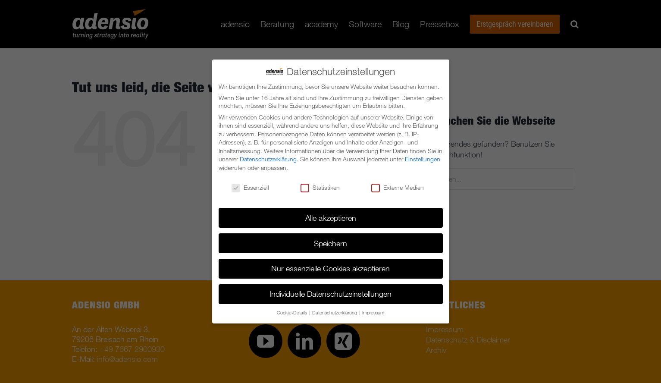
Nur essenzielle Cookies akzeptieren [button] (330, 268)
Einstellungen (422, 159)
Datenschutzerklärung (268, 159)
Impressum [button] (373, 313)
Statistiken (320, 188)
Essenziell (250, 188)
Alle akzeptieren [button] (330, 218)
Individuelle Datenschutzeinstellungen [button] (330, 293)
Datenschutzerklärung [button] (335, 313)
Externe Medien (397, 188)
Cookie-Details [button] (292, 313)
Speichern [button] (330, 243)
